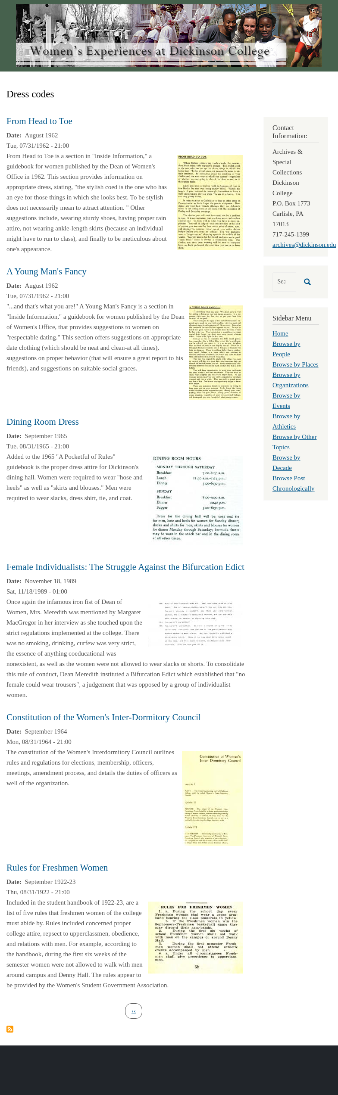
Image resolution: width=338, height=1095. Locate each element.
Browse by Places (295, 364)
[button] (210, 201)
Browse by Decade (286, 462)
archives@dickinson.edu (304, 244)
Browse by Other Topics (294, 442)
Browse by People (286, 349)
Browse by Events (286, 400)
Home (280, 333)
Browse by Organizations (290, 380)
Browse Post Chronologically (293, 483)
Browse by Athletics (286, 421)
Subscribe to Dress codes (9, 1029)
